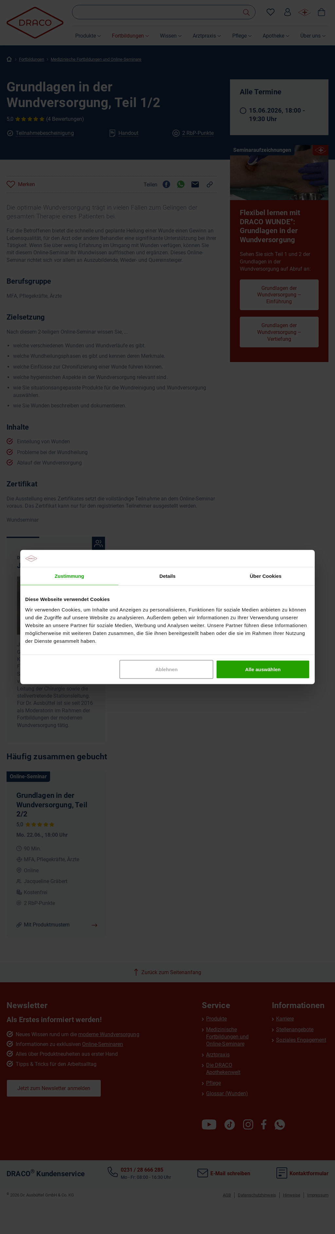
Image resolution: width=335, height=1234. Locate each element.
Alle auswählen (262, 669)
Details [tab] (167, 576)
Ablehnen (166, 669)
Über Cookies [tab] (266, 576)
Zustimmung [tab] (69, 576)
